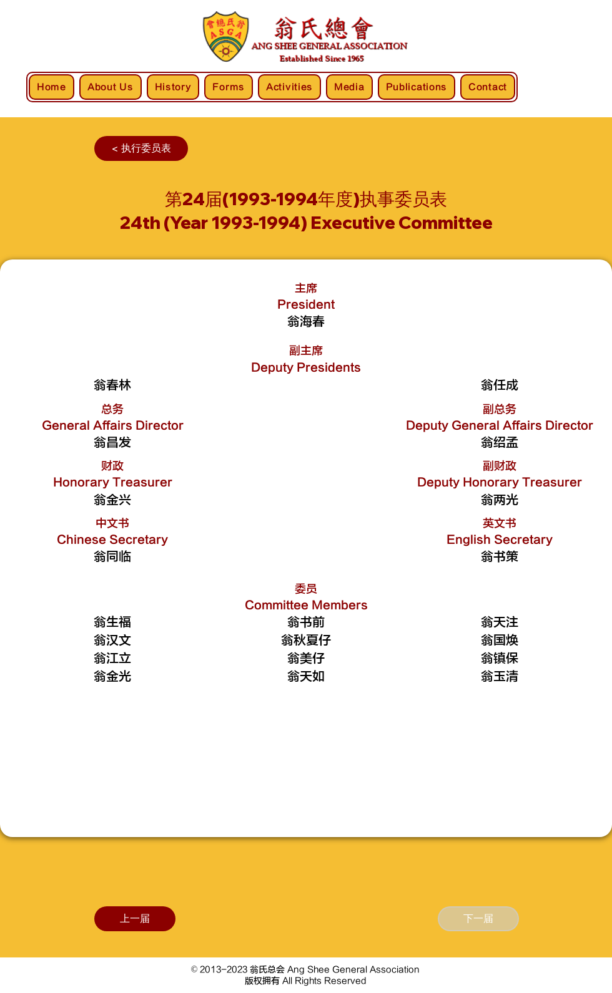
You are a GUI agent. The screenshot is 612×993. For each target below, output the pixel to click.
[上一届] (134, 918)
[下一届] (478, 918)
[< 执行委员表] (141, 148)
